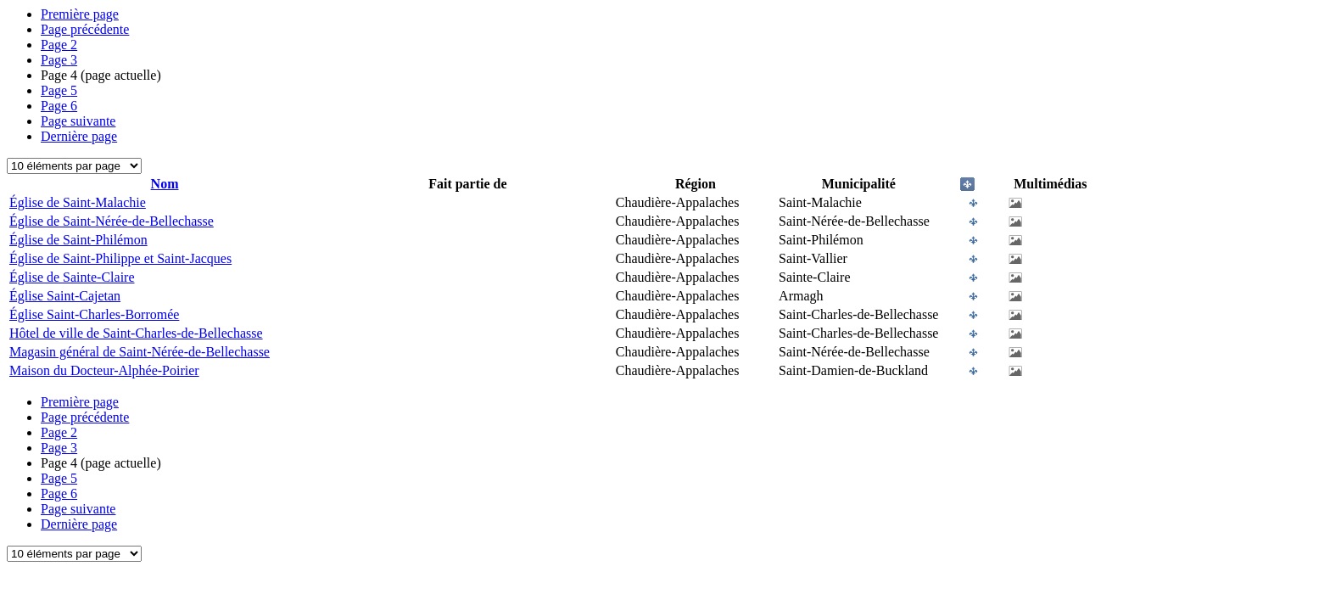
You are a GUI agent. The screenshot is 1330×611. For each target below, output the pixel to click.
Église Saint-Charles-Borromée (94, 314)
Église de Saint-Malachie (77, 202)
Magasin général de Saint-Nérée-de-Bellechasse (139, 352)
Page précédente (85, 29)
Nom (165, 184)
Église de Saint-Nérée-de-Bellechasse (111, 221)
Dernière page (79, 136)
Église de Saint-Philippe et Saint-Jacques (120, 258)
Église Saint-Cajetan (64, 296)
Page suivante (78, 121)
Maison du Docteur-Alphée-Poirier (104, 370)
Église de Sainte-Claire (72, 277)
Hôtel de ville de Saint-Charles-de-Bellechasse (136, 333)
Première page (80, 14)
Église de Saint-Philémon (78, 240)
